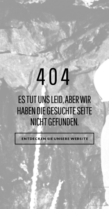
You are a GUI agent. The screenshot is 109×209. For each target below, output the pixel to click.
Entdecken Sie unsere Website (55, 138)
